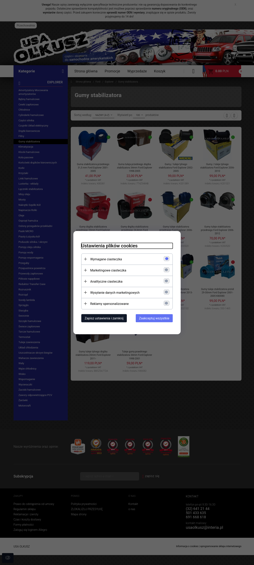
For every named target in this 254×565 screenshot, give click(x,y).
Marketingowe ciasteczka (108, 270)
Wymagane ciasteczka (106, 259)
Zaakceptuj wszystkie (154, 318)
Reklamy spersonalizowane (109, 303)
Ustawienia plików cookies (109, 245)
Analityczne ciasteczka (106, 281)
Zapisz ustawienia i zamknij (104, 318)
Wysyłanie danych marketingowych (115, 292)
